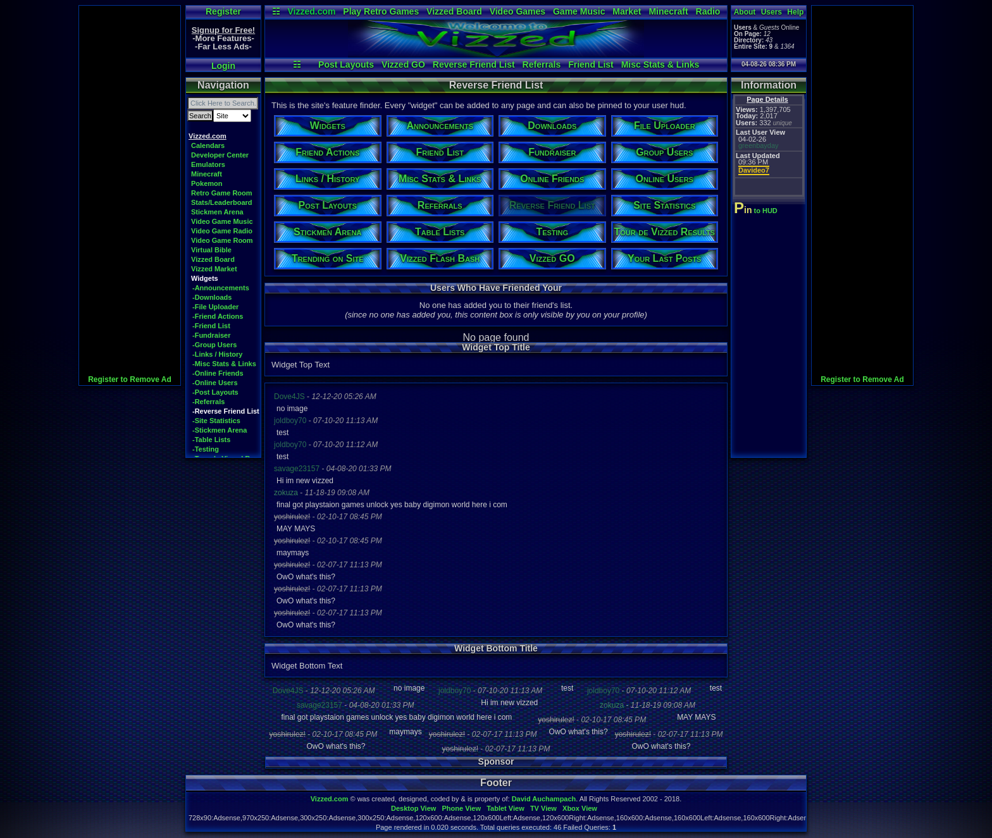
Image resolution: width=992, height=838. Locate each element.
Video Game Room (222, 240)
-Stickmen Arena (219, 430)
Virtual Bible (211, 250)
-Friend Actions (217, 316)
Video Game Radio (221, 231)
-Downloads (212, 297)
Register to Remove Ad (129, 379)
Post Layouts (346, 64)
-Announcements (220, 288)
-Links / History (217, 354)
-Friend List (211, 326)
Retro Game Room (221, 193)
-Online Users (215, 382)
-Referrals (208, 401)
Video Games (517, 11)
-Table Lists (211, 439)
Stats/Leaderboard (221, 202)
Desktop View (413, 808)
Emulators (208, 164)
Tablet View (505, 808)
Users (771, 12)
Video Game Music (222, 221)
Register (223, 11)
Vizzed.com (311, 11)
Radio (708, 11)
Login (223, 66)
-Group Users (214, 344)
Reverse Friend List (474, 64)
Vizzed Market (214, 269)
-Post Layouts (215, 392)
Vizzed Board (454, 11)
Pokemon (207, 183)
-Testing (205, 449)
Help (795, 12)
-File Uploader (215, 307)
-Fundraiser (211, 335)
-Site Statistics (216, 420)
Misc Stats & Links (660, 64)
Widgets (204, 278)
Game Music (579, 11)
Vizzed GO (403, 64)
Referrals (542, 64)
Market (626, 11)
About (745, 12)
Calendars (208, 145)
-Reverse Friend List (225, 411)
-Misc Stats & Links (224, 363)
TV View (543, 808)
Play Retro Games (381, 11)
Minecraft (668, 11)
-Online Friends (218, 373)
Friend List (591, 64)
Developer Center (220, 155)
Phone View (461, 808)
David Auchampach (544, 799)
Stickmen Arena (217, 212)
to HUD (757, 210)
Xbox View (579, 808)
